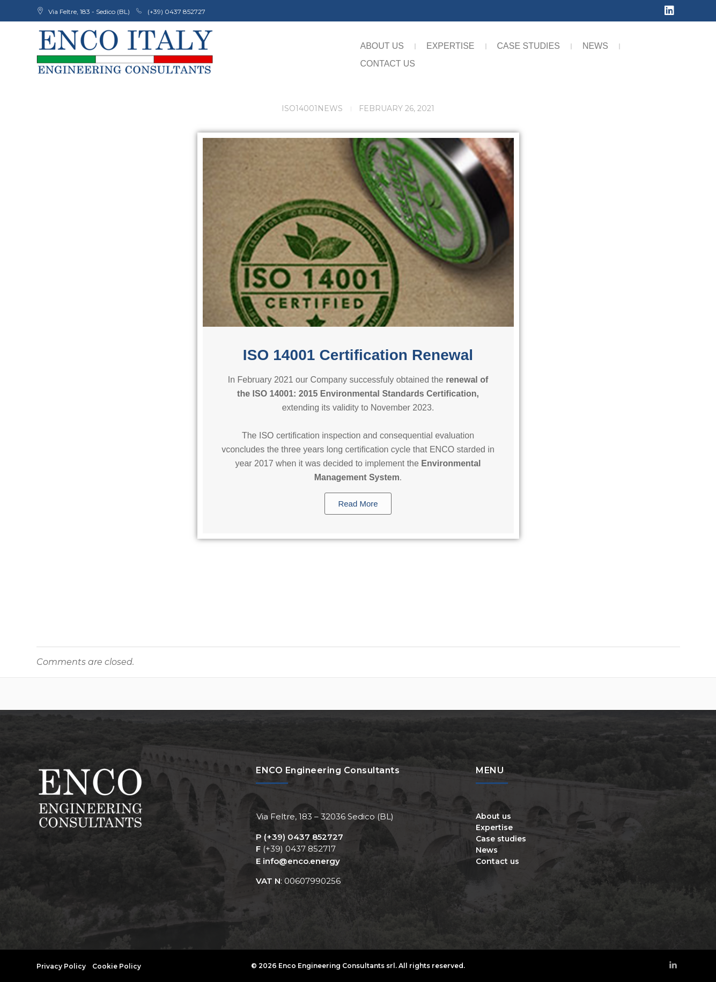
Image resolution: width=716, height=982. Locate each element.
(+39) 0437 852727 (303, 837)
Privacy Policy (61, 966)
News (595, 45)
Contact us (388, 63)
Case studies (528, 45)
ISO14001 (300, 108)
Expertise (450, 45)
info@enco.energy (301, 861)
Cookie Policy (116, 966)
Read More (358, 503)
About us (382, 45)
